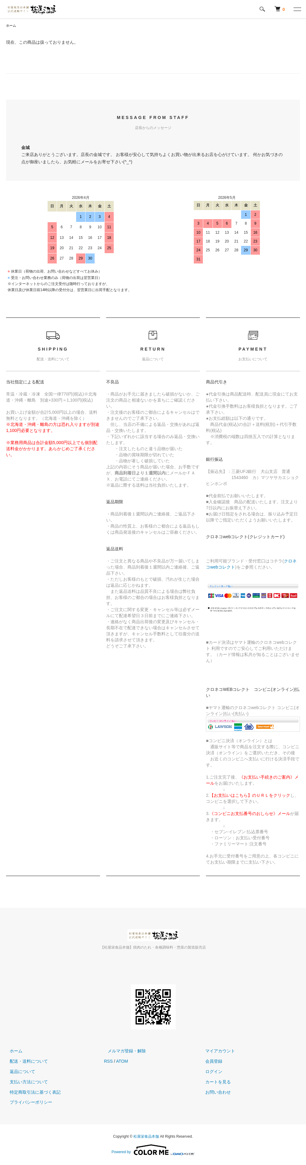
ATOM (122, 1061)
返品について (19, 1072)
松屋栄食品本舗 (146, 1137)
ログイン (210, 1072)
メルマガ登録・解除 (123, 1051)
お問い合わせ (214, 1092)
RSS (108, 1061)
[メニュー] (297, 9)
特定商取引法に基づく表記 (31, 1092)
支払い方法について (25, 1082)
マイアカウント (217, 1051)
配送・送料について (25, 1061)
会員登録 (210, 1061)
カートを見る (214, 1082)
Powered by (153, 1150)
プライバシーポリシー (27, 1102)
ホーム (11, 26)
